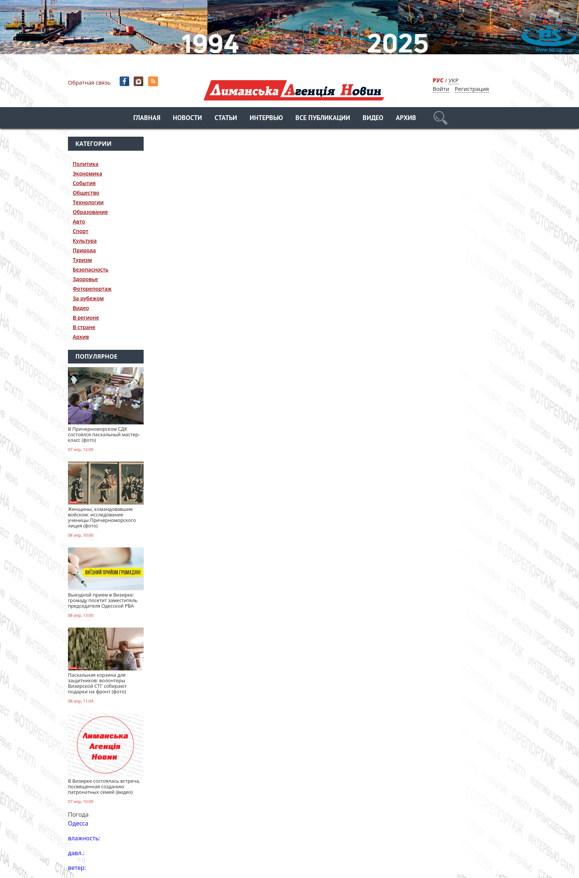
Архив (406, 118)
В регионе (86, 317)
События (84, 183)
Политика (86, 163)
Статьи (226, 118)
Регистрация (472, 88)
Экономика (87, 173)
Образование (90, 211)
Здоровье (85, 279)
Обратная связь (89, 82)
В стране (84, 327)
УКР (453, 80)
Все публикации (322, 118)
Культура (85, 240)
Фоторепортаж (92, 288)
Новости (187, 118)
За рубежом (88, 298)
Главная (146, 118)
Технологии (88, 202)
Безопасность (91, 269)
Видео (373, 118)
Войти (441, 88)
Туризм (82, 259)
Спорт (80, 231)
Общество (86, 192)
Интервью (266, 118)
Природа (84, 250)
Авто (79, 221)
